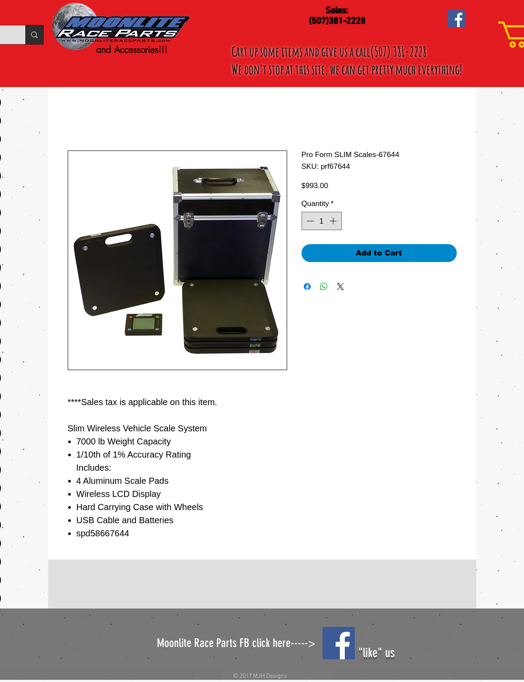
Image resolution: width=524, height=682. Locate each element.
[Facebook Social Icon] (456, 18)
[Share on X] (340, 286)
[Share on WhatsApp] (324, 286)
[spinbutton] (321, 221)
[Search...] (34, 34)
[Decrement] (309, 221)
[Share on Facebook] (307, 286)
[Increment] (333, 221)
